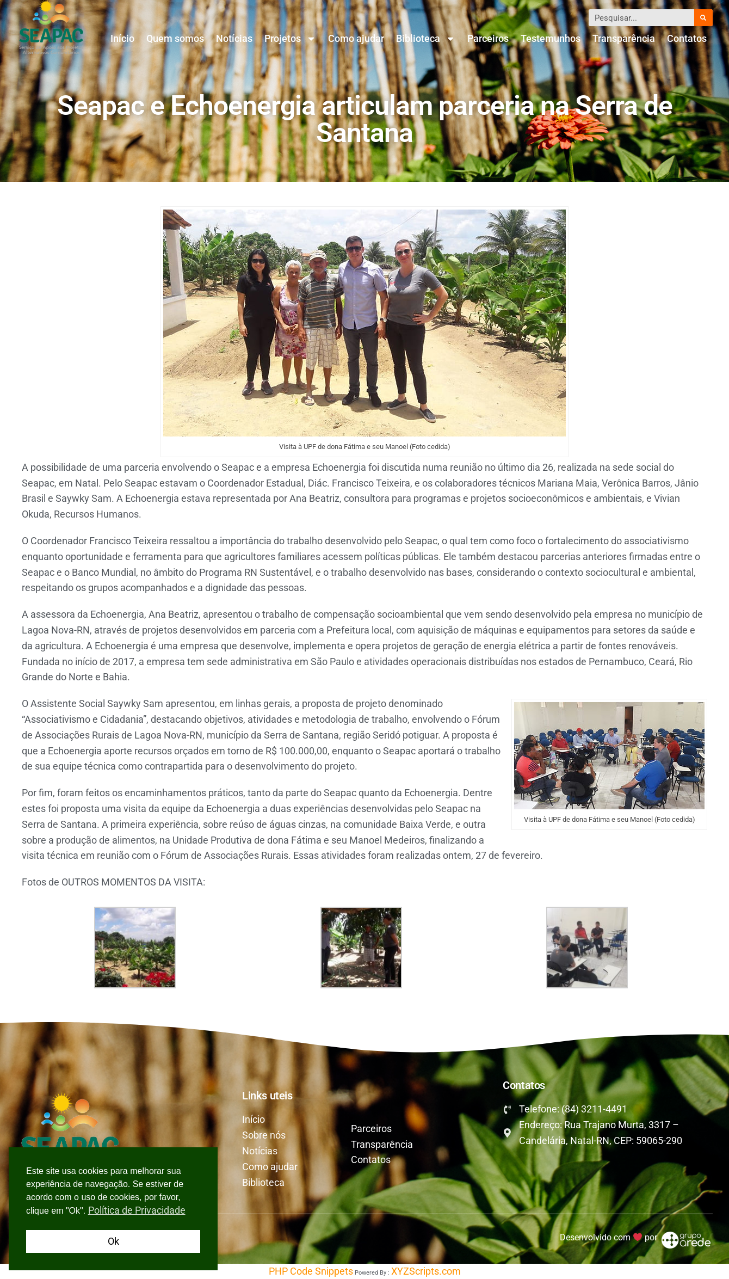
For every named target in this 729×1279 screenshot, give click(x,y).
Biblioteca (425, 38)
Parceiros (488, 38)
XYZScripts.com (426, 1271)
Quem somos (175, 38)
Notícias (234, 38)
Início (122, 38)
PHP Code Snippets (311, 1271)
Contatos (687, 38)
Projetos (290, 38)
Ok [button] (113, 1241)
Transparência (623, 38)
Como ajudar (356, 38)
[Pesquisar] (703, 17)
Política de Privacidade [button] (137, 1210)
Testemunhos (550, 38)
